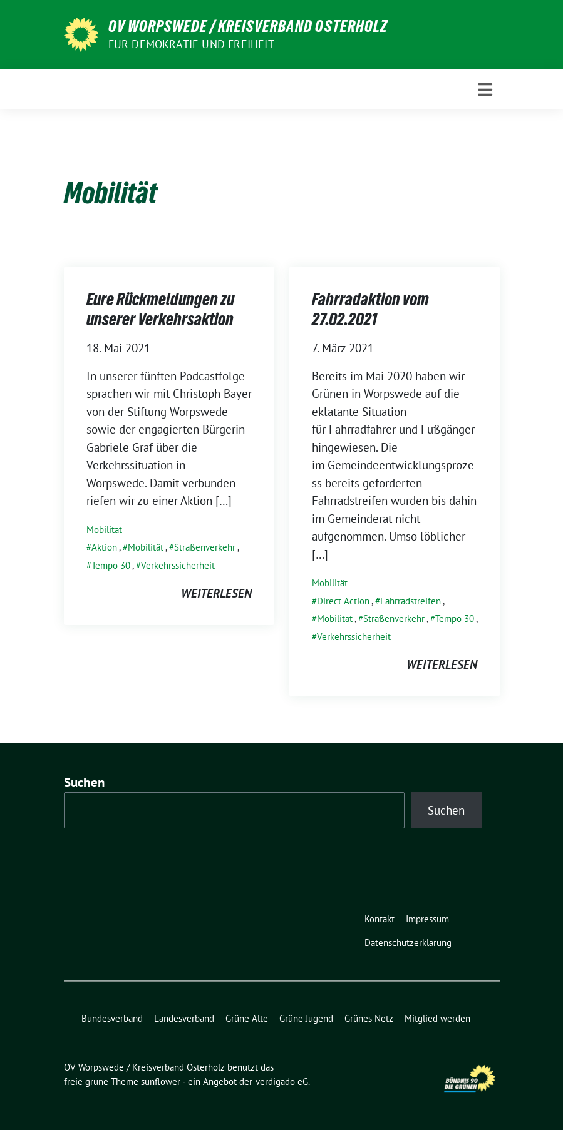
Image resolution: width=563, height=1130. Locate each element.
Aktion (104, 547)
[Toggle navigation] (485, 90)
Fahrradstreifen (410, 601)
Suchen (84, 782)
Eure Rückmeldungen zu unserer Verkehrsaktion (160, 309)
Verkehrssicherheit (178, 565)
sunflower (160, 1081)
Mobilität (104, 530)
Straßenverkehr (204, 547)
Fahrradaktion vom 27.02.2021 (370, 309)
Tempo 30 (110, 565)
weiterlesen (216, 593)
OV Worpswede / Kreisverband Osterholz (248, 26)
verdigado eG (282, 1081)
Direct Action (343, 601)
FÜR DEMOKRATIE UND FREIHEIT (191, 44)
